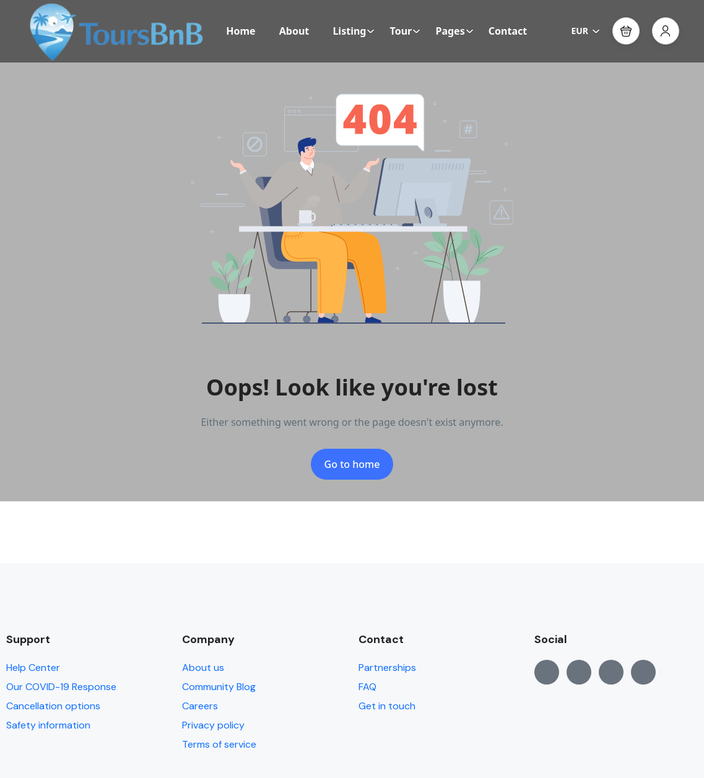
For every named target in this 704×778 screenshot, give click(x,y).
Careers (200, 705)
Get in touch (387, 705)
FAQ (367, 686)
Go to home (352, 464)
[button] (626, 31)
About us (203, 667)
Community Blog (219, 686)
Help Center (33, 667)
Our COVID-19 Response (61, 686)
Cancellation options (53, 705)
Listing (353, 31)
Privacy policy (213, 725)
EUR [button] (585, 31)
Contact (508, 31)
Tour (405, 31)
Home (240, 31)
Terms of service (219, 744)
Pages (454, 31)
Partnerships (387, 667)
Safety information (48, 725)
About (294, 31)
